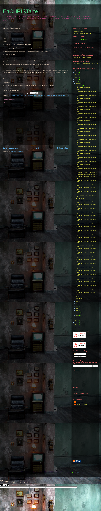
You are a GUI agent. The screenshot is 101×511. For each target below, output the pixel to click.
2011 (76, 322)
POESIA (51, 95)
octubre (78, 83)
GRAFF (78, 296)
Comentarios (78, 356)
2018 (76, 72)
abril (77, 310)
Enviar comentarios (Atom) (17, 151)
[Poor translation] (6, 484)
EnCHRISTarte (20, 11)
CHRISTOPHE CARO (21, 95)
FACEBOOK (77, 396)
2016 (76, 77)
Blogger (78, 472)
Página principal (78, 31)
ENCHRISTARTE (32, 95)
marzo (78, 313)
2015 (76, 79)
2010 (76, 324)
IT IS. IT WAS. (79, 298)
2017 (76, 74)
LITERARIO (40, 95)
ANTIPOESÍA (11, 95)
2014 (76, 81)
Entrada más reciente (10, 148)
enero (77, 315)
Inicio (38, 148)
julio (77, 303)
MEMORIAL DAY (80, 198)
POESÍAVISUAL (58, 95)
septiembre (79, 86)
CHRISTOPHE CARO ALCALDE (82, 33)
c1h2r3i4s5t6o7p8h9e (81, 404)
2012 (76, 320)
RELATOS (66, 95)
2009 (76, 327)
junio (77, 306)
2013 (76, 318)
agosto (78, 301)
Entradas (77, 354)
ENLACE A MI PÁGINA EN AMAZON (83, 57)
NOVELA (46, 95)
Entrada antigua (63, 148)
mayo (77, 308)
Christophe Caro (80, 402)
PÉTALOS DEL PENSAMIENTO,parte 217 (87, 172)
